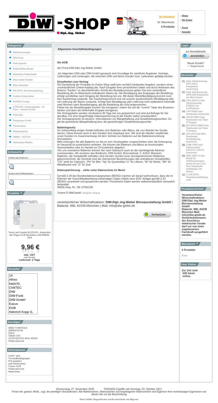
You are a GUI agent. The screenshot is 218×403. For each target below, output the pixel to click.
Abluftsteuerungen (22, 52)
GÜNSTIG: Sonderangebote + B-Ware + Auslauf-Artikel (29, 108)
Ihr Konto (187, 20)
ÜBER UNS (14, 335)
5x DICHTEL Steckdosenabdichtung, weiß (197, 177)
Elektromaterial (20, 131)
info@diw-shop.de (91, 192)
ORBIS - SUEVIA (22, 137)
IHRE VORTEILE (17, 328)
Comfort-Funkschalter (24, 96)
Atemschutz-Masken (23, 142)
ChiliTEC (23, 288)
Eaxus (23, 304)
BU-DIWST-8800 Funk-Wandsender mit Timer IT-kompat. (197, 128)
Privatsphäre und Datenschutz (16, 362)
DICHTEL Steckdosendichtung (28, 90)
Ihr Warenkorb (167, 16)
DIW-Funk (18, 57)
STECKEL (18, 115)
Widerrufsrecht (16, 341)
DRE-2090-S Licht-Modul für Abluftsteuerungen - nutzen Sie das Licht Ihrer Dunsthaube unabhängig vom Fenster (195, 163)
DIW (23, 292)
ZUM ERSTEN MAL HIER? (23, 338)
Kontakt (186, 31)
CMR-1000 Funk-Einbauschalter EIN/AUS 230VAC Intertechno (195, 148)
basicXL (23, 284)
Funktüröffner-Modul (23, 68)
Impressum (14, 371)
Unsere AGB (14, 366)
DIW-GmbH (23, 300)
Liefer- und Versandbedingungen (19, 357)
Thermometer (19, 126)
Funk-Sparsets (20, 63)
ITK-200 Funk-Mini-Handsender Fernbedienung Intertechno (196, 137)
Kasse (185, 27)
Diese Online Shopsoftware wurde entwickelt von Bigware (109, 399)
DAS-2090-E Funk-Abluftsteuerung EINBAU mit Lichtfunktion (195, 104)
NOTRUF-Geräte (21, 101)
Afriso (23, 280)
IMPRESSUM (15, 330)
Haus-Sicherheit (21, 85)
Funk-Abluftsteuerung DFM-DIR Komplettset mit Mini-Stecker (197, 95)
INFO (11, 333)
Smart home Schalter (23, 79)
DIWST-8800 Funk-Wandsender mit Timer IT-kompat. (197, 120)
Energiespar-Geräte (22, 120)
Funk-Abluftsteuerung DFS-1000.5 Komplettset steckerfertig (196, 85)
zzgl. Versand (29, 257)
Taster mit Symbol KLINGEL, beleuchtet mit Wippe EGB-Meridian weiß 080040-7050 (29, 235)
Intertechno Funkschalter (25, 74)
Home (185, 15)
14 (23, 276)
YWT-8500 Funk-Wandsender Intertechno (197, 112)
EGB (23, 308)
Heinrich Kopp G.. (23, 312)
